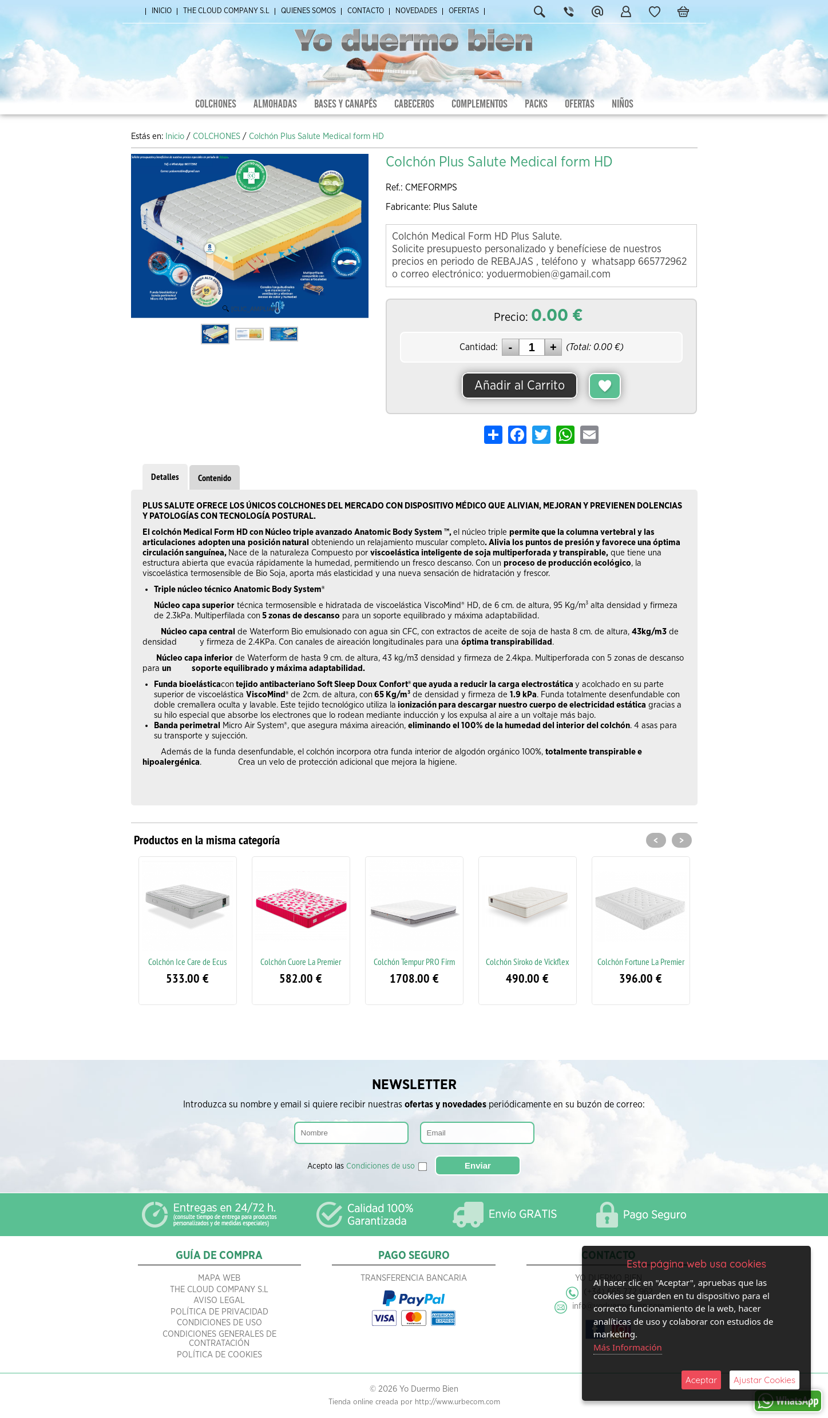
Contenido (214, 478)
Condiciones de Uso (219, 1322)
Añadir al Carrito (519, 385)
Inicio (162, 11)
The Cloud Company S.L (226, 11)
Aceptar (701, 1380)
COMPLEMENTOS (479, 104)
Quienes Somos (308, 11)
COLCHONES (215, 104)
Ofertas (464, 11)
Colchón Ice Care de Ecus (187, 961)
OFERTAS (580, 104)
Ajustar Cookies (764, 1380)
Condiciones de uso (380, 1166)
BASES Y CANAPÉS (345, 104)
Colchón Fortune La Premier (640, 961)
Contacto (365, 11)
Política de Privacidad (219, 1312)
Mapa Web (219, 1278)
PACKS (536, 104)
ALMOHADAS (275, 104)
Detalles (165, 477)
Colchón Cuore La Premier (300, 961)
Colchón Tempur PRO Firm (414, 961)
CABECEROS (414, 104)
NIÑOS (622, 104)
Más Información (627, 1347)
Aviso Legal (219, 1300)
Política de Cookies (219, 1355)
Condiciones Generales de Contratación (219, 1339)
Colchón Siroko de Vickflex (527, 961)
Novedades (416, 11)
